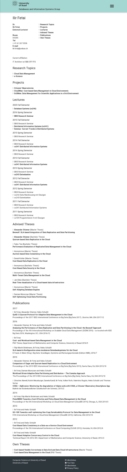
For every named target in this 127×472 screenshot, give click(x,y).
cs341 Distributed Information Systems (30, 146)
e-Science (18, 76)
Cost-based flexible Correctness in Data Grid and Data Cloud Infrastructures (46, 450)
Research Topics (47, 24)
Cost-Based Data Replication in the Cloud (30, 261)
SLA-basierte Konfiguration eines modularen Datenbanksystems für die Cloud (45, 350)
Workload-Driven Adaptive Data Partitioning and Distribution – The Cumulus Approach (49, 373)
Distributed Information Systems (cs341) (31, 126)
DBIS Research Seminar (23, 116)
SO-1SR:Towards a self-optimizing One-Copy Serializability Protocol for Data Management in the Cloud (56, 412)
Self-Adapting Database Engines (26, 289)
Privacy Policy (71, 468)
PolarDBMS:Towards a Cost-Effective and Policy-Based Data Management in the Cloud (49, 399)
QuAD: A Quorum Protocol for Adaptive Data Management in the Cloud (42, 314)
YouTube (70, 463)
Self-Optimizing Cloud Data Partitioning (29, 297)
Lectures (44, 30)
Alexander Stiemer (22, 230)
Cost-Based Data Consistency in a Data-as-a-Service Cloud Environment (43, 425)
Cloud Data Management (24, 73)
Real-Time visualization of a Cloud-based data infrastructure (38, 282)
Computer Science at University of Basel (29, 460)
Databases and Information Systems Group (39, 9)
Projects (43, 27)
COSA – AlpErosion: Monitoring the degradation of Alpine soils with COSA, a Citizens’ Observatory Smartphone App (61, 386)
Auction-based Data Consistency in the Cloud (32, 254)
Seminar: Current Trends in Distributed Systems (34, 129)
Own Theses (45, 38)
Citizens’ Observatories (23, 88)
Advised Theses (46, 32)
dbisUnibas (70, 460)
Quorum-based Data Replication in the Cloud (31, 239)
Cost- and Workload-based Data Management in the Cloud (37, 340)
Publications (45, 35)
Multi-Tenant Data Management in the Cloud (31, 275)
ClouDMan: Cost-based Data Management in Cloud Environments (41, 91)
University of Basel (20, 463)
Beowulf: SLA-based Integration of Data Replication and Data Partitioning (44, 232)
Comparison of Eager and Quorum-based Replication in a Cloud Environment (45, 363)
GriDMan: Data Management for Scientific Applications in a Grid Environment (46, 93)
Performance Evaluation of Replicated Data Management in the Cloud (42, 246)
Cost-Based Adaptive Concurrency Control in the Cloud (36, 435)
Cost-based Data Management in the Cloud (32, 452)
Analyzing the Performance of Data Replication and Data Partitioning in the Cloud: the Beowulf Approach (57, 328)
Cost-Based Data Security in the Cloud (29, 268)
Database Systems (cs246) (25, 108)
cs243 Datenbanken (22, 174)
